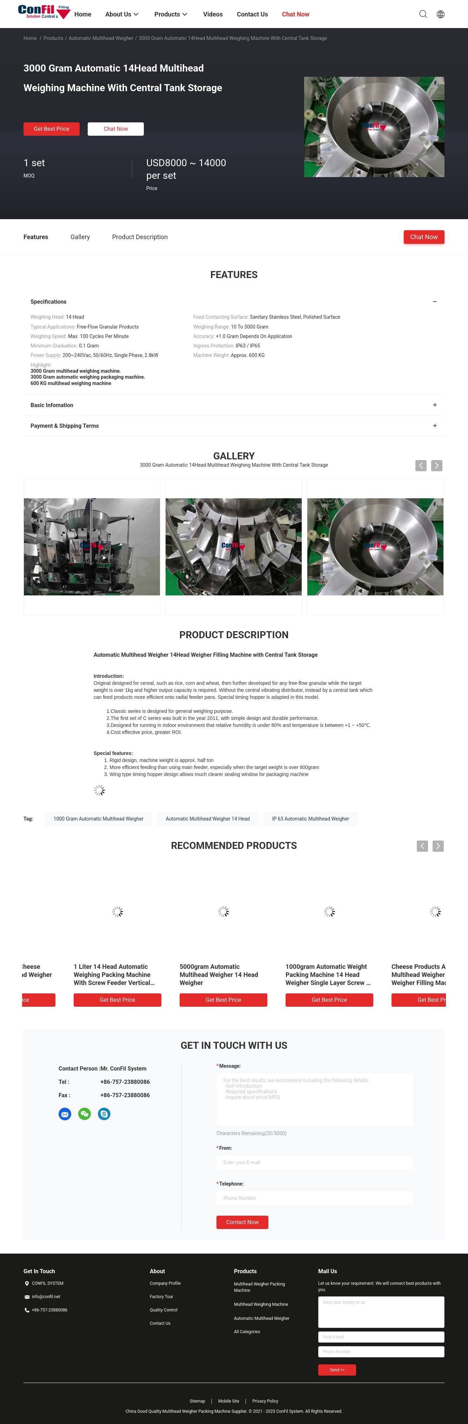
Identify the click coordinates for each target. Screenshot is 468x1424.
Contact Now (242, 1222)
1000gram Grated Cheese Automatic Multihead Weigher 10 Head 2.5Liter (73, 974)
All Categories (247, 1331)
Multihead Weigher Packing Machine (259, 1287)
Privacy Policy (265, 1401)
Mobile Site (228, 1401)
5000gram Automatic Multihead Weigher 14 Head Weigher (282, 974)
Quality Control (164, 1310)
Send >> (337, 1370)
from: (225, 1148)
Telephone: (231, 1184)
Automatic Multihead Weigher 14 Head (208, 819)
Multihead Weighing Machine (261, 1304)
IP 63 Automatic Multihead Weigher (310, 819)
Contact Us (160, 1323)
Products (53, 38)
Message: (230, 1066)
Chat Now (116, 129)
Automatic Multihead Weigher (101, 38)
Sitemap (197, 1401)
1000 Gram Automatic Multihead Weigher (98, 819)
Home (30, 38)
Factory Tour (161, 1296)
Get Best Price (51, 129)
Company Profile (165, 1283)
